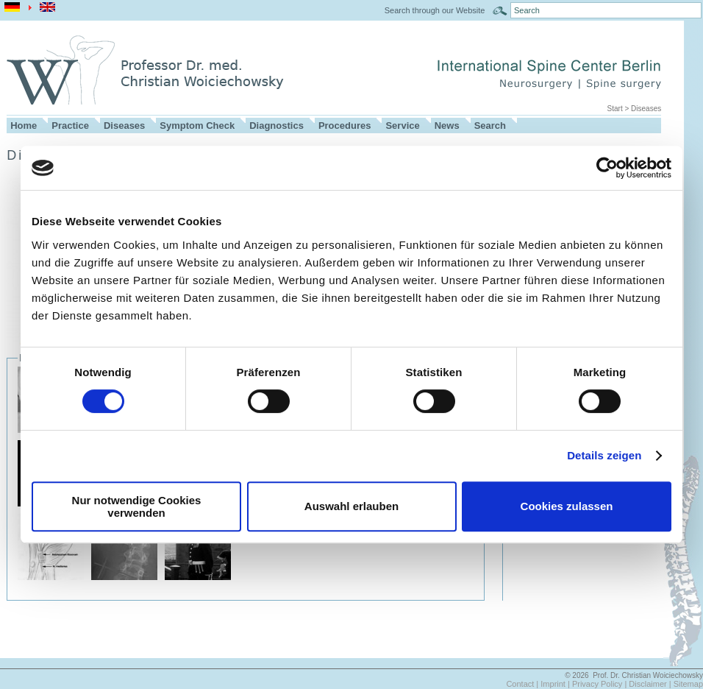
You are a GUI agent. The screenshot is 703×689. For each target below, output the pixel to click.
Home (23, 125)
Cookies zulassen (567, 506)
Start (615, 109)
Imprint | (556, 683)
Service (402, 125)
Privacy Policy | (600, 683)
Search (490, 125)
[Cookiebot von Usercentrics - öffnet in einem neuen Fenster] (607, 168)
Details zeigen (604, 455)
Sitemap (688, 683)
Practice (70, 125)
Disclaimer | (651, 683)
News (447, 125)
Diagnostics (276, 125)
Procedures (344, 125)
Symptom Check (197, 125)
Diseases (646, 109)
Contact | (523, 683)
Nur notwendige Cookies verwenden (136, 506)
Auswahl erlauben (351, 506)
